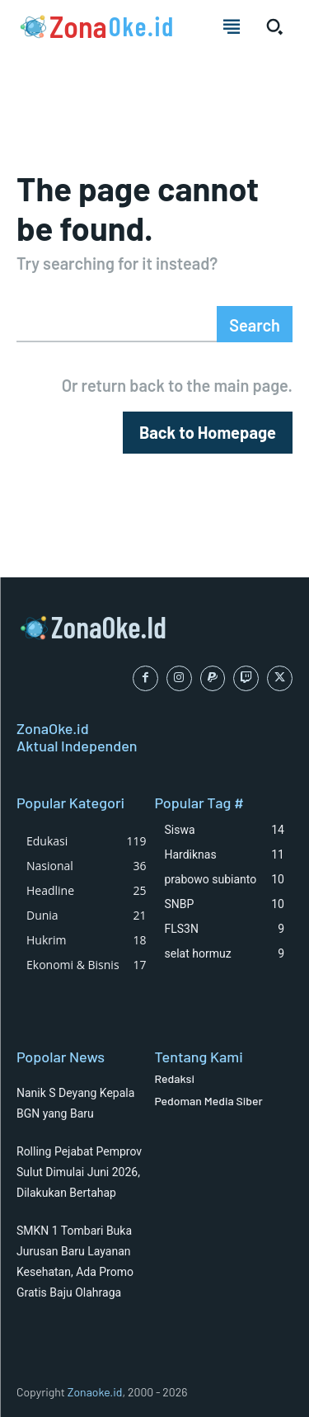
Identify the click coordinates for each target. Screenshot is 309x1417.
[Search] (255, 324)
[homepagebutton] (208, 433)
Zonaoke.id (95, 1392)
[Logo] (95, 26)
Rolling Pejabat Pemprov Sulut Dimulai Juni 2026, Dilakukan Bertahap (79, 1172)
